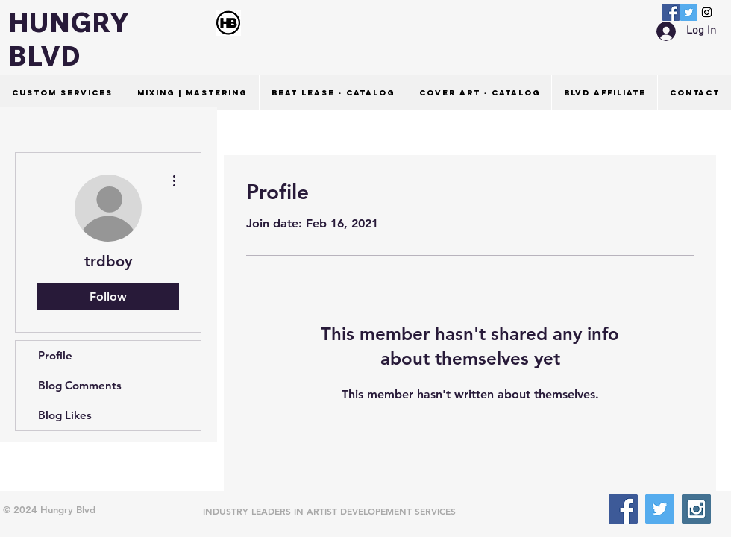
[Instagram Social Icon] (706, 12)
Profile (55, 355)
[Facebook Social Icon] (671, 12)
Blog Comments (80, 385)
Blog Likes (65, 415)
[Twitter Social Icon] (688, 12)
